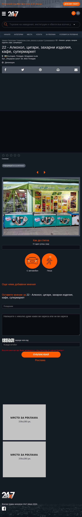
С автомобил (32, 262)
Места (29, 34)
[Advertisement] (41, 91)
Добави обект (71, 4)
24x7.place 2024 (30, 504)
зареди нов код (21, 340)
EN (78, 13)
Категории (18, 34)
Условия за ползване (68, 34)
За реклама (50, 34)
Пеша (49, 262)
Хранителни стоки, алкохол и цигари (30, 40)
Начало (7, 34)
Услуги (39, 34)
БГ (73, 13)
